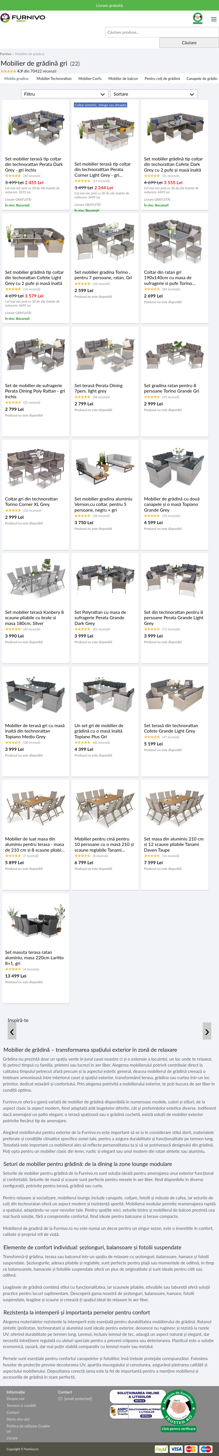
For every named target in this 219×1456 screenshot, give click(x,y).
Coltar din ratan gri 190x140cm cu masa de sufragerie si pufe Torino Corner (168, 277)
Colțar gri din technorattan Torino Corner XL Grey (31, 501)
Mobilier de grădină (29, 54)
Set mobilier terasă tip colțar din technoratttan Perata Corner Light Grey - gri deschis (102, 169)
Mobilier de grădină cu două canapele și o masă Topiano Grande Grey (172, 504)
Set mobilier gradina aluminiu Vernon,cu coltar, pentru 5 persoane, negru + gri (103, 504)
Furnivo (5, 54)
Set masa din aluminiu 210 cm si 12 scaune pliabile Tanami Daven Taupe (174, 844)
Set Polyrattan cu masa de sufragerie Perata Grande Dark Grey (100, 617)
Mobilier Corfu (90, 78)
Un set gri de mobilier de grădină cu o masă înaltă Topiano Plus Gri (98, 731)
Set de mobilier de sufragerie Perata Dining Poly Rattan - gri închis (35, 391)
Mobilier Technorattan (54, 78)
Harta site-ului (18, 1419)
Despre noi (15, 1398)
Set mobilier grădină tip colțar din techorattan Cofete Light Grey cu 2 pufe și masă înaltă (34, 277)
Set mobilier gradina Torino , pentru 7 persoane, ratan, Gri (103, 274)
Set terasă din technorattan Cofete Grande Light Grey (171, 728)
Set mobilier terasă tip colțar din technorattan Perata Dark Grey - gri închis (34, 164)
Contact (13, 1412)
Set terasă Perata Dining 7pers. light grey (98, 388)
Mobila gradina (16, 78)
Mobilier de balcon (123, 78)
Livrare (12, 1438)
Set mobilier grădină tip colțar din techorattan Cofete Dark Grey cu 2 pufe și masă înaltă (173, 164)
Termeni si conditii (21, 1405)
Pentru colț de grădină (162, 78)
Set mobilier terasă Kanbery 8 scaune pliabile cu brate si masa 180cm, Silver (34, 617)
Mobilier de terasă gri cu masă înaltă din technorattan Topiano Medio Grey (35, 731)
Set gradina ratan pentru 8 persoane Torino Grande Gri (171, 388)
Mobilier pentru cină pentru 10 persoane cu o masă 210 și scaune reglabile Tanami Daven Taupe (104, 844)
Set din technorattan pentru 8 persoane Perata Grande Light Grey (173, 617)
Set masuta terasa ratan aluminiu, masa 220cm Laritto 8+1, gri (34, 957)
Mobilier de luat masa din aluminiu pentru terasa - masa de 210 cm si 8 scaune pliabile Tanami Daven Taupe (35, 844)
